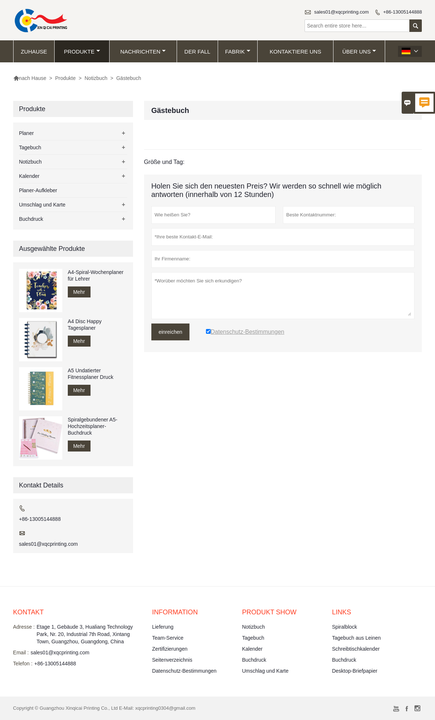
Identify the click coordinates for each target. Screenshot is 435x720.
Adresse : (24, 627)
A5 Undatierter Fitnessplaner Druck (91, 374)
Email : (21, 652)
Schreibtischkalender (356, 649)
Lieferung (162, 627)
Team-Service (168, 638)
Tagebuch (30, 147)
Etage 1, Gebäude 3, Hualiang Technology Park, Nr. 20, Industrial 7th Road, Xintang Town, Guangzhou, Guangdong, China (85, 634)
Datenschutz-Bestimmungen (184, 671)
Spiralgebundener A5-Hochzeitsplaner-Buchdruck (92, 426)
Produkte (82, 51)
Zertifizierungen (170, 649)
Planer (26, 133)
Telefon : (23, 663)
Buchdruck (31, 219)
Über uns (359, 51)
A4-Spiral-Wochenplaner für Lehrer (96, 275)
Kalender (29, 176)
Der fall (197, 51)
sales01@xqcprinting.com (341, 12)
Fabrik (237, 51)
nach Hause (30, 78)
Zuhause (34, 51)
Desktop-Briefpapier (354, 671)
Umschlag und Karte (42, 205)
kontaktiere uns (295, 51)
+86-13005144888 (402, 12)
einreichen (171, 332)
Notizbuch (96, 78)
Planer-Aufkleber (38, 190)
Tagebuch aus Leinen (356, 638)
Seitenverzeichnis (172, 660)
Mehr (79, 292)
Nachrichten (143, 51)
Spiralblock (344, 627)
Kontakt (28, 612)
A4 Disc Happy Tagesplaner (85, 324)
